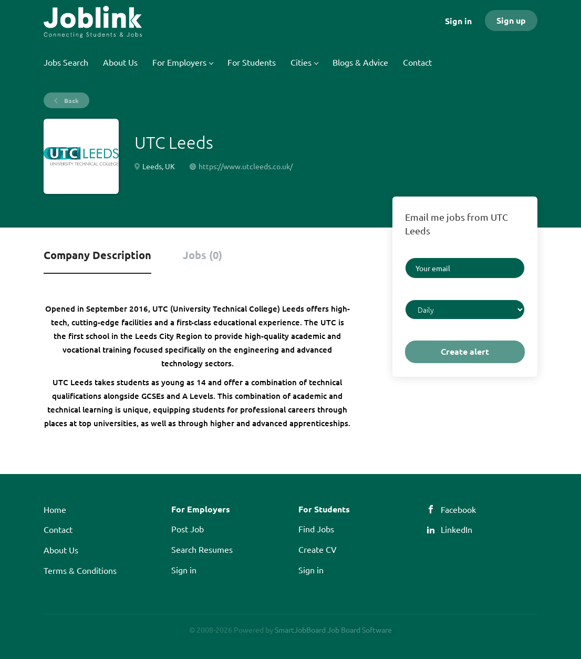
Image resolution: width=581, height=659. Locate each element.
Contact (58, 529)
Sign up (511, 20)
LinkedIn (456, 529)
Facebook (458, 509)
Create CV (317, 549)
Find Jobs (316, 528)
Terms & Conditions (80, 570)
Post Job (187, 528)
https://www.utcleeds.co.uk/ (246, 166)
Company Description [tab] (97, 255)
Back (71, 100)
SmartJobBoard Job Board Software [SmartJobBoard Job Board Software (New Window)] (333, 629)
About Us (61, 549)
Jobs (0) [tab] (202, 255)
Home (55, 509)
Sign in (458, 20)
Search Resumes (202, 549)
